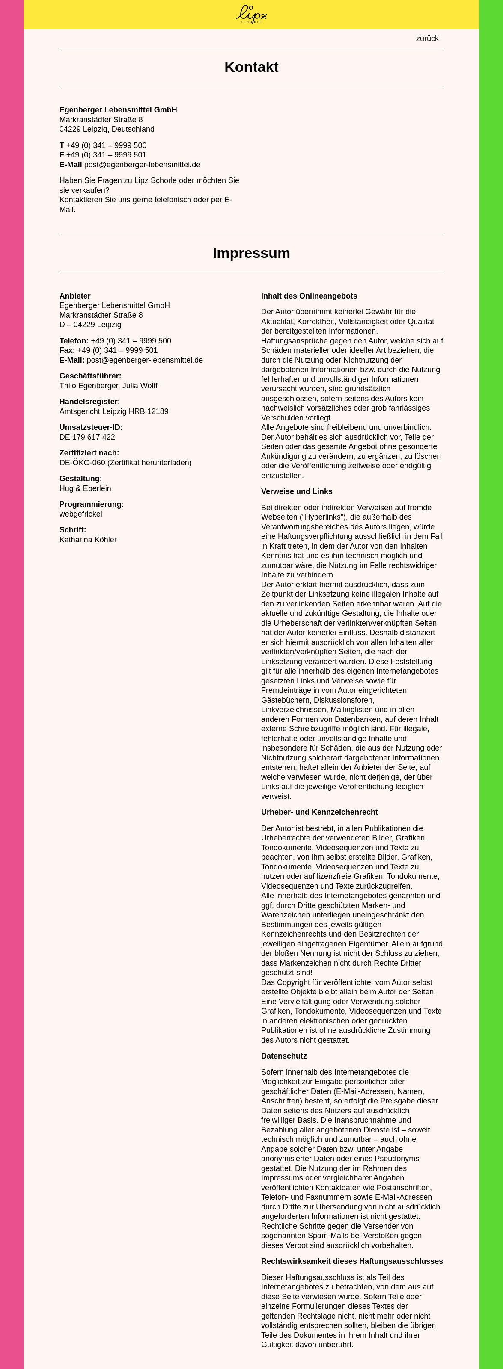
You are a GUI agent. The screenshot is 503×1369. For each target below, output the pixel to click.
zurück (427, 38)
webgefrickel (81, 514)
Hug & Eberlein (85, 488)
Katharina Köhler (88, 539)
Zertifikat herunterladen (149, 462)
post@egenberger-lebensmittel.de (142, 164)
